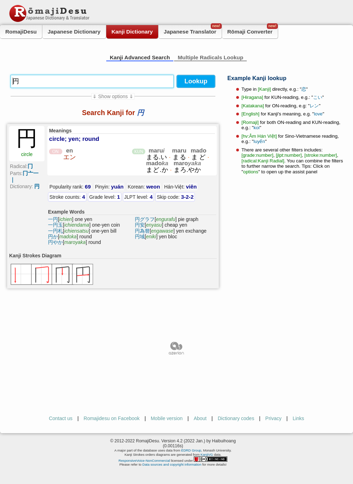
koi (256, 127)
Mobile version (167, 418)
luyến (259, 141)
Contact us (60, 418)
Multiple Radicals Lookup (210, 57)
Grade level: (104, 197)
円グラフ (145, 219)
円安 (140, 225)
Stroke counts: (67, 197)
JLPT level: (138, 197)
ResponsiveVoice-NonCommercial (144, 460)
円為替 (142, 231)
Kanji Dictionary (132, 32)
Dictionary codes (236, 418)
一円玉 (55, 225)
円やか (55, 242)
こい (317, 97)
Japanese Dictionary (74, 32)
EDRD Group (191, 450)
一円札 (55, 231)
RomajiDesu (21, 32)
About (200, 418)
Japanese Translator (193, 30)
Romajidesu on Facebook (112, 418)
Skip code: (175, 197)
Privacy (273, 418)
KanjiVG (207, 454)
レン (314, 105)
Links (298, 418)
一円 (53, 219)
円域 (140, 236)
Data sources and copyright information (171, 464)
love (318, 113)
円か (53, 236)
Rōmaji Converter (252, 30)
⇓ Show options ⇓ (112, 96)
